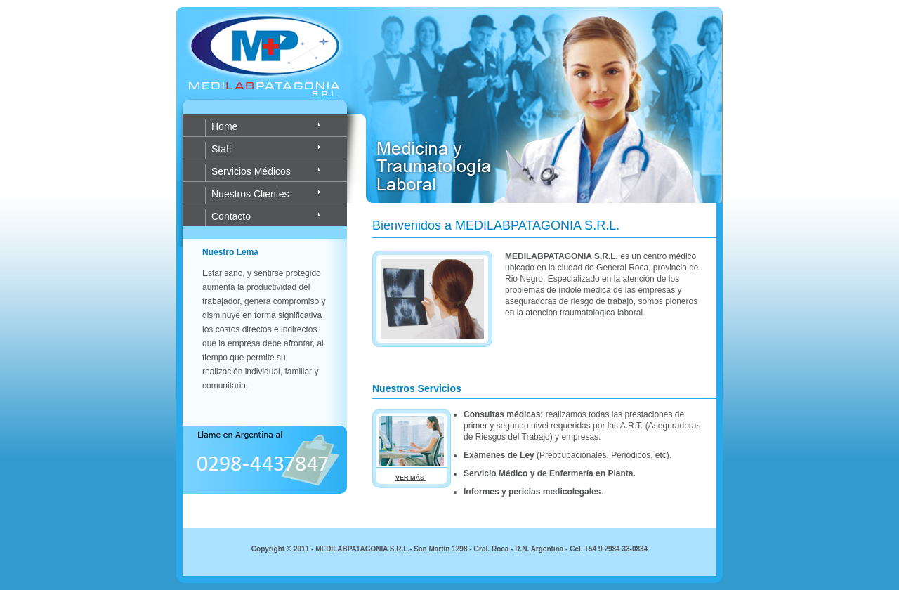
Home (224, 126)
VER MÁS (410, 477)
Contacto (231, 216)
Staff (221, 149)
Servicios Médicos (251, 171)
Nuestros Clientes (250, 193)
